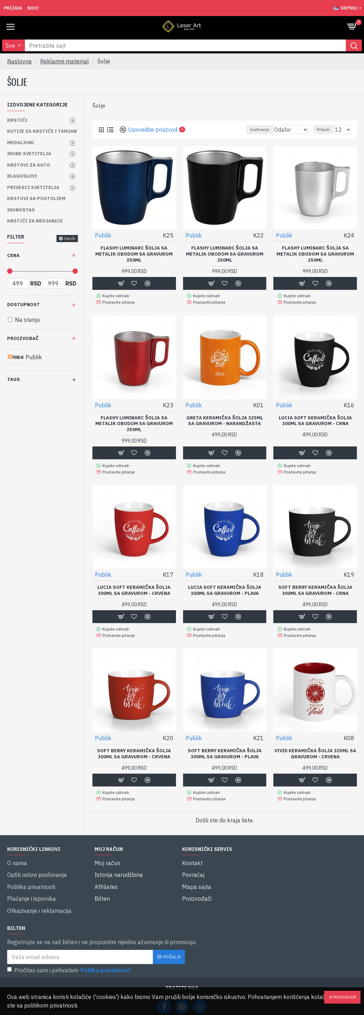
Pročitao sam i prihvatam (69, 946)
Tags (13, 379)
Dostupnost (23, 305)
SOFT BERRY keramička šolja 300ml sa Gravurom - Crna (315, 587)
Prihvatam (344, 997)
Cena (13, 255)
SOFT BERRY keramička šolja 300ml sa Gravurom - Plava (225, 748)
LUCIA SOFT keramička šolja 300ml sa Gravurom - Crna (315, 419)
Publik (103, 235)
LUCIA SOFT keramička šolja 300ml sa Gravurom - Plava (224, 587)
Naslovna (19, 61)
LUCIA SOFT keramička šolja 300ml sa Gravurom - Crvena (134, 587)
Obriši (69, 238)
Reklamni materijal (64, 61)
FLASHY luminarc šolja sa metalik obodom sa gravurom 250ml (134, 254)
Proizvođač (23, 338)
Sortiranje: (242, 129)
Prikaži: (324, 129)
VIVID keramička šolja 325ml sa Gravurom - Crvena (315, 748)
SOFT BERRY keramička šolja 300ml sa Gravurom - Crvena (134, 748)
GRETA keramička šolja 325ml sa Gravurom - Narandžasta (224, 419)
